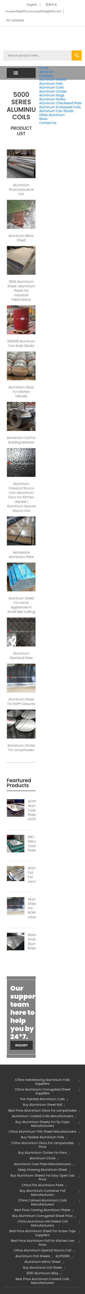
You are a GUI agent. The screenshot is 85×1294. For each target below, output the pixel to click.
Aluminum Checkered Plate (60, 103)
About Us (46, 71)
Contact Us (47, 123)
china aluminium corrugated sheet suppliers (42, 1091)
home (43, 68)
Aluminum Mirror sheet (21, 237)
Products (46, 75)
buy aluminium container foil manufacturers (42, 1192)
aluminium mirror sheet (42, 1261)
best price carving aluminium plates (42, 1210)
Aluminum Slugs (51, 95)
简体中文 (51, 4)
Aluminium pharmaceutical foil (21, 189)
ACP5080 (63, 1256)
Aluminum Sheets (52, 79)
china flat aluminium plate (42, 1185)
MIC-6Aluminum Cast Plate (32, 844)
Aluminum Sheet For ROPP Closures (32, 908)
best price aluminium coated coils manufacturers (42, 1281)
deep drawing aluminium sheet (42, 1169)
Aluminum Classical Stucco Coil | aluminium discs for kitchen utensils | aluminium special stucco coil (21, 497)
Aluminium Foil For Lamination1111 (32, 875)
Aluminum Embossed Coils (60, 107)
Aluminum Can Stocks (56, 111)
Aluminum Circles (52, 91)
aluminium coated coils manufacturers (42, 1116)
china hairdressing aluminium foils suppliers (42, 1082)
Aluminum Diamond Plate (21, 655)
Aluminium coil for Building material (21, 440)
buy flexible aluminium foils (42, 1137)
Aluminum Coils (51, 87)
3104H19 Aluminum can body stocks (21, 343)
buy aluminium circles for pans (42, 1152)
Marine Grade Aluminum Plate (32, 942)
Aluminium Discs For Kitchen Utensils (21, 391)
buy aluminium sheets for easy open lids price (42, 1177)
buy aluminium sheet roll (42, 1104)
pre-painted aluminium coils (42, 1099)
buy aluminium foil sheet (42, 1267)
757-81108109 (15, 20)
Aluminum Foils (51, 83)
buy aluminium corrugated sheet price (42, 1216)
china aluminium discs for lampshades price (42, 1145)
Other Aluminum (52, 115)
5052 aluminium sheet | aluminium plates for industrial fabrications (21, 290)
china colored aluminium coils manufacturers (42, 1202)
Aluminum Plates (52, 99)
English (32, 4)
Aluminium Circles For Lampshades (21, 747)
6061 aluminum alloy (43, 1273)
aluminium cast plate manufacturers (42, 1164)
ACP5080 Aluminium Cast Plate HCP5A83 (32, 810)
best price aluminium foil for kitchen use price (42, 1242)
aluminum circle (43, 1158)
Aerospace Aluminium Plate (21, 554)
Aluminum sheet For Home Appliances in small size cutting (21, 605)
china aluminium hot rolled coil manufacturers (42, 1223)
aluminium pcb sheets (32, 1256)
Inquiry (21, 1045)
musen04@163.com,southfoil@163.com (33, 11)
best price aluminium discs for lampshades (42, 1110)
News (43, 119)
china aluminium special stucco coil (42, 1250)
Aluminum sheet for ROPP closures (21, 701)
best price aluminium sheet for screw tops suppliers (42, 1233)
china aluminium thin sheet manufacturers (42, 1131)
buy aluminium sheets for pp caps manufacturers (42, 1124)
